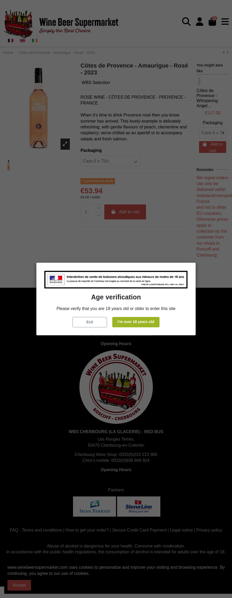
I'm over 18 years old (136, 322)
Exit (89, 322)
